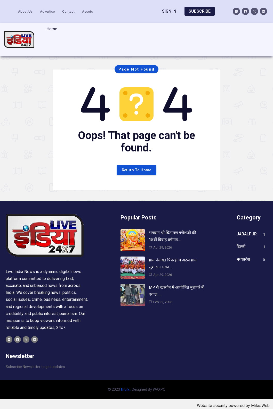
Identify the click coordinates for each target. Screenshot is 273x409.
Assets (91, 11)
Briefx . (126, 386)
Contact (72, 11)
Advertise (50, 11)
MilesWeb (260, 402)
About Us (27, 11)
